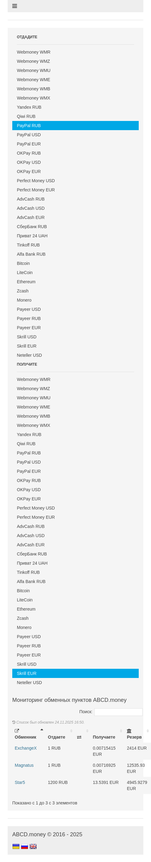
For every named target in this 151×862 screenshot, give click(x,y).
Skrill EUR (27, 346)
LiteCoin (25, 272)
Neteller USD (29, 355)
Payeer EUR (29, 327)
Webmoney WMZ (33, 61)
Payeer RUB (29, 318)
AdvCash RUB (31, 199)
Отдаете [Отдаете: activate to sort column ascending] (56, 737)
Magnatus (24, 765)
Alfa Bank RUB (31, 254)
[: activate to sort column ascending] (83, 734)
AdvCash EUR (31, 217)
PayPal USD (29, 134)
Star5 (20, 782)
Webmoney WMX (33, 98)
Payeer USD (29, 309)
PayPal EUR (29, 143)
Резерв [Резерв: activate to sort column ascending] (134, 734)
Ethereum (26, 281)
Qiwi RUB (26, 116)
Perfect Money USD (36, 180)
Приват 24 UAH (32, 235)
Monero (24, 300)
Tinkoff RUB (28, 245)
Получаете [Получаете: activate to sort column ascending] (104, 737)
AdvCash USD (31, 208)
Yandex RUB (29, 107)
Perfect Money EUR (36, 189)
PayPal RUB (29, 125)
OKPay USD (29, 162)
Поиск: (111, 711)
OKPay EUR (29, 171)
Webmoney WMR (33, 52)
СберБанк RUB (32, 226)
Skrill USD (27, 336)
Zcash (23, 290)
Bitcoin (23, 263)
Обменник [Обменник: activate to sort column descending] (25, 734)
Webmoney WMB (33, 88)
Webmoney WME (33, 79)
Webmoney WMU (33, 70)
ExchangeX (26, 748)
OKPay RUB (29, 153)
